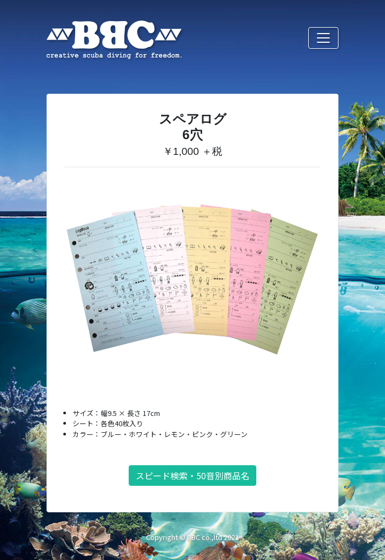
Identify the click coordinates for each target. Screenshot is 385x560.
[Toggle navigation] (323, 38)
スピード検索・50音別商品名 (192, 475)
